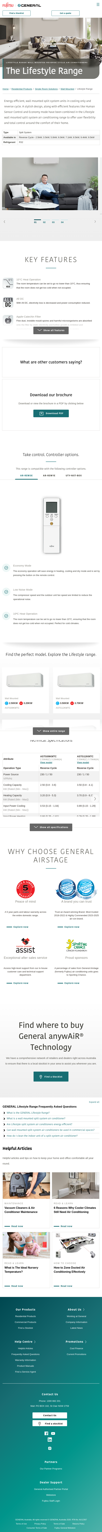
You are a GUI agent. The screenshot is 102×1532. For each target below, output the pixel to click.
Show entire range (51, 731)
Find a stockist (50, 1423)
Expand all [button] (94, 1102)
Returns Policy (79, 1524)
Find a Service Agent (25, 1371)
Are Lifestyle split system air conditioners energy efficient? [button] (37, 1124)
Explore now (20, 927)
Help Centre (25, 1342)
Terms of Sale (60, 1524)
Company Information (76, 1322)
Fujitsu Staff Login (51, 1501)
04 (62, 222)
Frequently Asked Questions (25, 1354)
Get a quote (65, 13)
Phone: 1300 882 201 (49, 1401)
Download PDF (51, 413)
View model (46, 762)
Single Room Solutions (46, 89)
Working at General (76, 1316)
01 (35, 222)
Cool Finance (76, 1348)
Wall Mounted (67, 89)
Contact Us (51, 1394)
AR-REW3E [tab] (26, 475)
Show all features (51, 330)
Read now (16, 1226)
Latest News (76, 1328)
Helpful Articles (25, 1348)
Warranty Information (25, 1360)
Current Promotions (76, 1354)
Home (6, 89)
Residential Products (21, 89)
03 (53, 222)
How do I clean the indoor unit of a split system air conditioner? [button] (40, 1136)
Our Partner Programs (51, 1468)
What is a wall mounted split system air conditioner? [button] (34, 1118)
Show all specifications (51, 827)
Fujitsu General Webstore (64, 1528)
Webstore (51, 1495)
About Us (76, 1310)
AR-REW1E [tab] (49, 475)
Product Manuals (25, 1366)
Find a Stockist (16, 13)
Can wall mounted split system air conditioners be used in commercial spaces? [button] (49, 1130)
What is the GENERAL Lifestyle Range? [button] (26, 1113)
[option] (50, 185)
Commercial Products (25, 1322)
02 (44, 222)
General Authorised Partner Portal (51, 1489)
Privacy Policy (41, 1524)
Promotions (76, 1342)
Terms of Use (22, 1524)
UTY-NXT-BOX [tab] (74, 475)
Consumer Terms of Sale (37, 1528)
